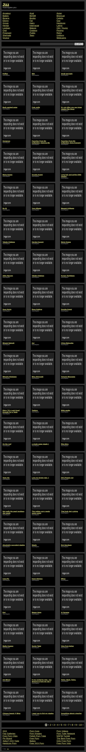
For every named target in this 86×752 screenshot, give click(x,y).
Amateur (7, 13)
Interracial (34, 25)
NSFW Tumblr (63, 736)
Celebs (60, 18)
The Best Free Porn (66, 738)
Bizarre (6, 18)
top (8, 749)
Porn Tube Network (66, 733)
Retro (59, 33)
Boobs (33, 18)
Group (6, 23)
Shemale (7, 35)
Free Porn (34, 738)
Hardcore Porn (10, 743)
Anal (32, 13)
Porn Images (36, 733)
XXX (5, 731)
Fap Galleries (9, 733)
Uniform (60, 35)
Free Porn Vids (64, 743)
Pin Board (7, 738)
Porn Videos (62, 731)
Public (32, 33)
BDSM (33, 16)
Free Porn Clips (10, 736)
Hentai (6, 25)
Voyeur (6, 38)
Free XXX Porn (37, 743)
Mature (33, 28)
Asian (59, 13)
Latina (59, 25)
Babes (6, 16)
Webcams (61, 38)
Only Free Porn (64, 741)
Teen (32, 35)
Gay (58, 21)
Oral (5, 30)
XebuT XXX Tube (11, 741)
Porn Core (34, 731)
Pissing (60, 30)
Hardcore (61, 23)
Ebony (6, 21)
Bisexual (61, 16)
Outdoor (33, 30)
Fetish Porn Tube (38, 736)
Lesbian (6, 28)
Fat (31, 21)
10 (80, 724)
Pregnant (7, 33)
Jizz (6, 4)
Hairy (32, 23)
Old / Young (62, 28)
